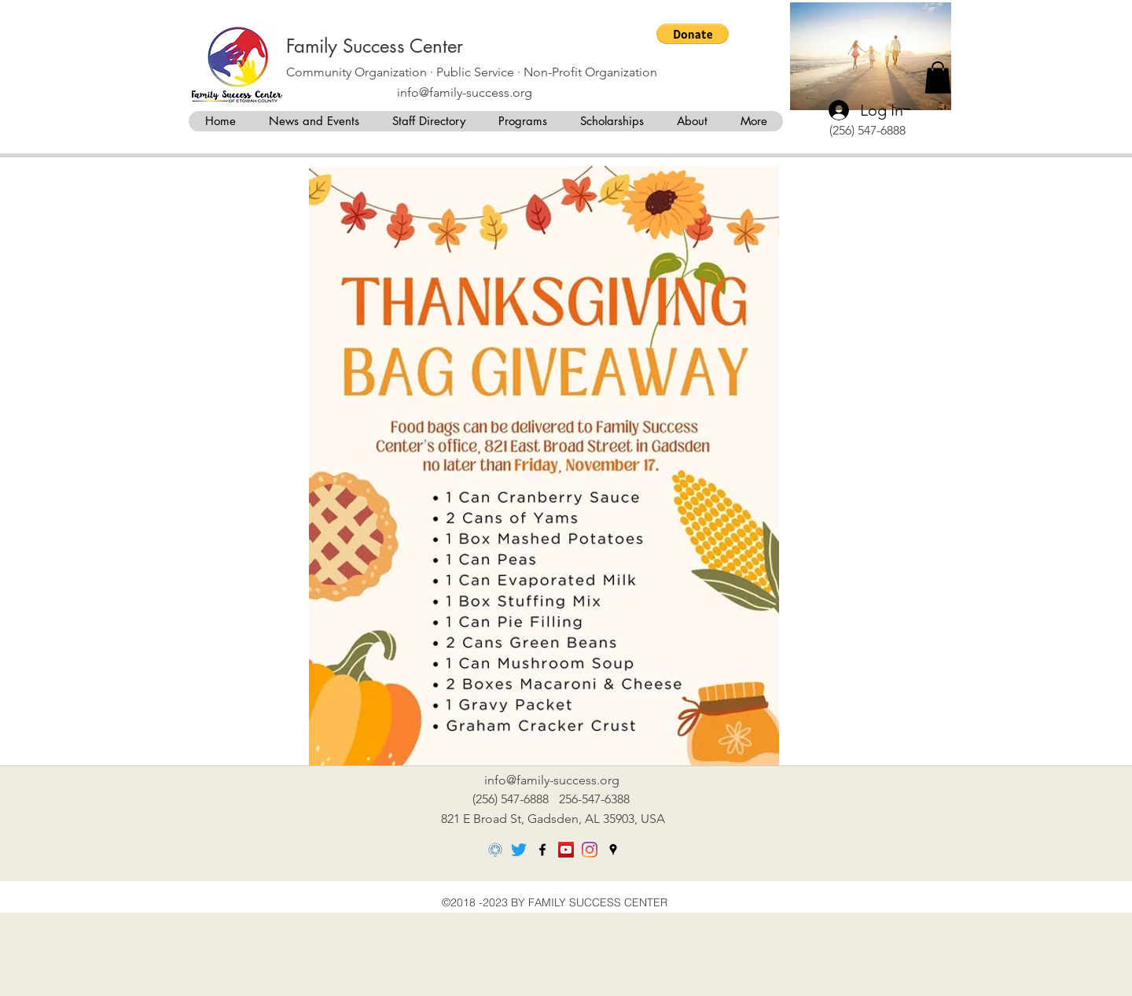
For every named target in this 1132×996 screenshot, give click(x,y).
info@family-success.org (464, 92)
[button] (692, 34)
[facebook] (542, 850)
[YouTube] (566, 850)
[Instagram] (589, 850)
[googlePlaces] (613, 850)
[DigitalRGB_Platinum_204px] (495, 850)
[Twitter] (519, 850)
